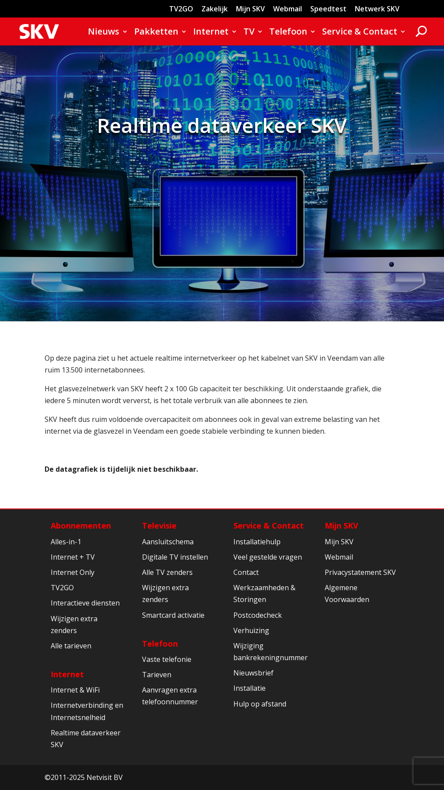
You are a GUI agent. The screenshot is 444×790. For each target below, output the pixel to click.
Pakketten (156, 32)
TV (248, 32)
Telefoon (288, 32)
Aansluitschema (168, 541)
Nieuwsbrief (253, 673)
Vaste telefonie (166, 659)
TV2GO (181, 9)
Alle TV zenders (167, 572)
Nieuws (103, 32)
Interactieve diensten (85, 603)
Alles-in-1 (66, 541)
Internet (211, 32)
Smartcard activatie (173, 615)
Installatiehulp (257, 541)
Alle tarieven (71, 646)
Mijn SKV (250, 9)
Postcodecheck (257, 615)
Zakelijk (214, 9)
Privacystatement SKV (360, 572)
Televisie (159, 525)
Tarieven (156, 674)
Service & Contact (359, 32)
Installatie (249, 688)
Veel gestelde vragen (267, 557)
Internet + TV (73, 557)
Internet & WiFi (75, 690)
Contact (246, 572)
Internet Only (72, 572)
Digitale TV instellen (175, 557)
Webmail (287, 9)
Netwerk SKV (377, 9)
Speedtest (328, 9)
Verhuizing (251, 630)
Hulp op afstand (259, 704)
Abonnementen (81, 525)
